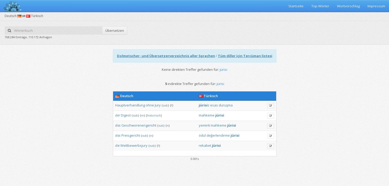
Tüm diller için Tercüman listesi (245, 55)
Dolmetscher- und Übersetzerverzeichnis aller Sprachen (166, 55)
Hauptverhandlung (130, 105)
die (117, 145)
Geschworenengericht (138, 125)
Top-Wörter (320, 6)
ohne (150, 105)
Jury (158, 105)
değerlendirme (218, 135)
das (118, 125)
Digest (126, 115)
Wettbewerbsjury (134, 145)
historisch (154, 115)
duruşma (226, 105)
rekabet (205, 145)
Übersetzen (114, 30)
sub (165, 105)
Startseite (296, 6)
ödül (202, 135)
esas (214, 105)
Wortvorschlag (348, 6)
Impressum (376, 6)
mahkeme (207, 115)
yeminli (204, 125)
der (117, 115)
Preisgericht (130, 135)
